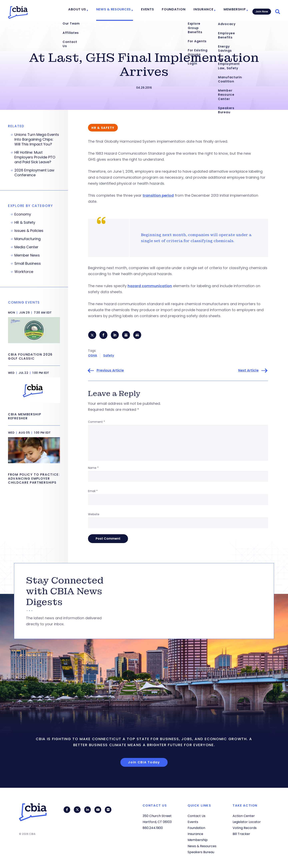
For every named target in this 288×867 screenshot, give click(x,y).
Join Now (261, 10)
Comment (96, 422)
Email (93, 492)
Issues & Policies (28, 230)
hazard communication (150, 285)
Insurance (203, 10)
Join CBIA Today (144, 763)
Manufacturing (27, 239)
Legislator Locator (247, 822)
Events (152, 10)
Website (93, 515)
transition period (158, 195)
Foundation (176, 10)
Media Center (26, 247)
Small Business (27, 263)
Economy (22, 214)
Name (93, 468)
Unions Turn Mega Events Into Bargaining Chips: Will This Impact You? (36, 139)
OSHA (92, 356)
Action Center (244, 816)
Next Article (248, 371)
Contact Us (196, 816)
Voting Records (245, 828)
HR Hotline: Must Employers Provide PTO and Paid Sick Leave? (34, 157)
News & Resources (120, 10)
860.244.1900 (153, 828)
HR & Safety (24, 222)
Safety (108, 356)
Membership (232, 10)
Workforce (23, 271)
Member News (27, 255)
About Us (86, 10)
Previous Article (110, 371)
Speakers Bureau (201, 852)
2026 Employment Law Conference (34, 172)
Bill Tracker (241, 834)
